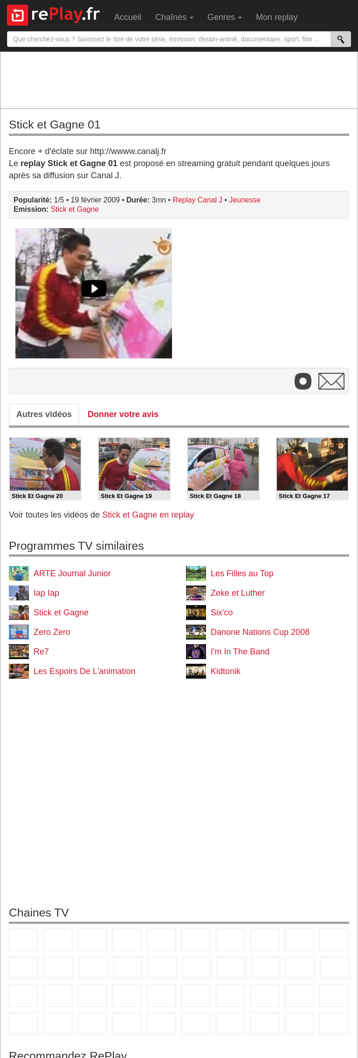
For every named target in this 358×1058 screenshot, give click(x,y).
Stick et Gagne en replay (148, 514)
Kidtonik (226, 671)
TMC (299, 940)
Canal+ (126, 940)
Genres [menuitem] (224, 17)
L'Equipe (264, 995)
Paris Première (300, 968)
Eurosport (230, 995)
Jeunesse (245, 200)
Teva (265, 968)
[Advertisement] (179, 80)
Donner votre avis (123, 414)
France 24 (161, 995)
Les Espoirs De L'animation (85, 671)
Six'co (222, 612)
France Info (334, 968)
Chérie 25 (231, 968)
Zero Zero (52, 632)
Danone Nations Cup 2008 (260, 632)
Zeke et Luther (238, 593)
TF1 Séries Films (93, 968)
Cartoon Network (23, 1023)
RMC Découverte (162, 968)
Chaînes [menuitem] (174, 17)
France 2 (57, 940)
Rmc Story (196, 968)
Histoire (195, 1023)
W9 (264, 940)
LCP (264, 1023)
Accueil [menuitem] (127, 17)
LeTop (299, 1023)
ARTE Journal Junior (72, 573)
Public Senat (333, 1023)
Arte (230, 940)
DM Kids (92, 1023)
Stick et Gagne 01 (55, 124)
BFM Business (92, 995)
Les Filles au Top (242, 573)
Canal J (333, 995)
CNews (23, 995)
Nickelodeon (126, 1023)
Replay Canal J (197, 200)
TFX (333, 940)
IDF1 (230, 1023)
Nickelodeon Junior (161, 1023)
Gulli (299, 995)
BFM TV (57, 995)
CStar (58, 968)
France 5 (161, 940)
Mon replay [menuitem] (276, 17)
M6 (195, 940)
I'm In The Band (240, 651)
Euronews (126, 995)
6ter (127, 968)
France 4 (23, 968)
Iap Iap (46, 593)
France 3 (92, 940)
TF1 (23, 940)
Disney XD (57, 1023)
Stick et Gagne (75, 209)
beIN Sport (195, 995)
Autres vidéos (44, 414)
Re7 (41, 651)
